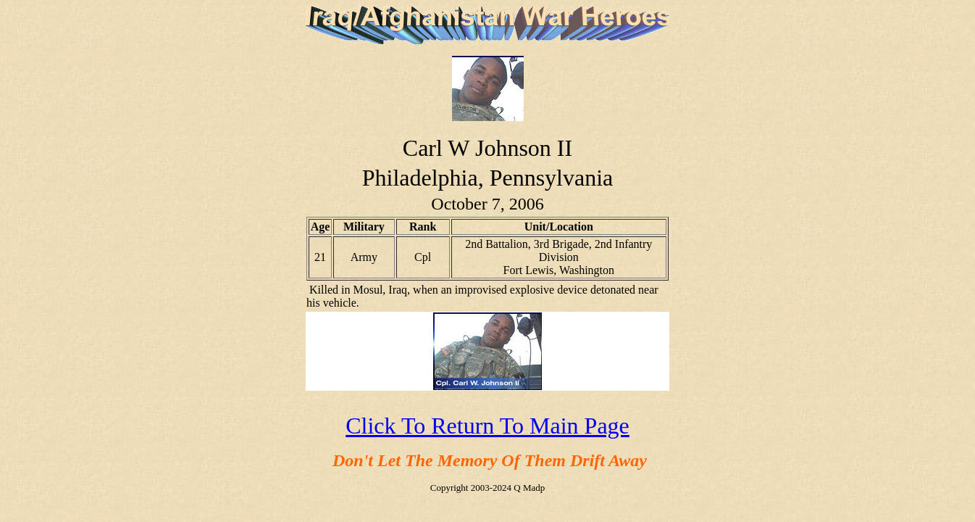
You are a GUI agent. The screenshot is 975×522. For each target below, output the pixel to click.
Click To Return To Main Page (487, 426)
